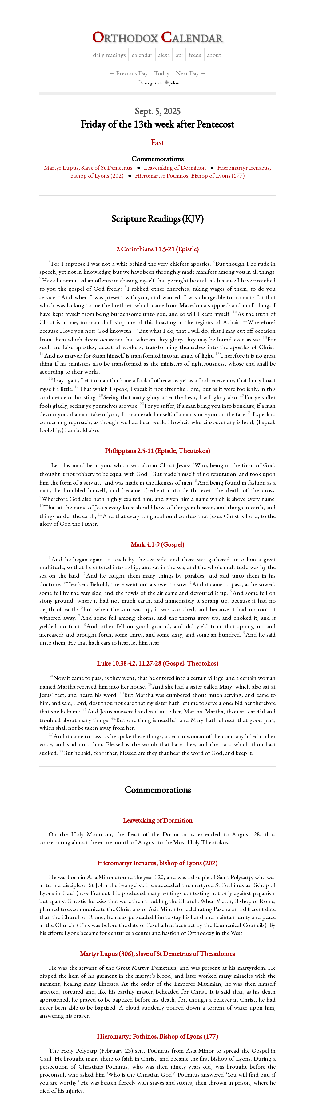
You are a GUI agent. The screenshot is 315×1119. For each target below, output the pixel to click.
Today (161, 73)
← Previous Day (128, 73)
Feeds (195, 55)
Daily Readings (109, 55)
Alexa (164, 55)
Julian (172, 83)
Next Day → (191, 73)
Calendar (142, 55)
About (214, 55)
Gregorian (150, 83)
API (179, 55)
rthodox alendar (157, 37)
